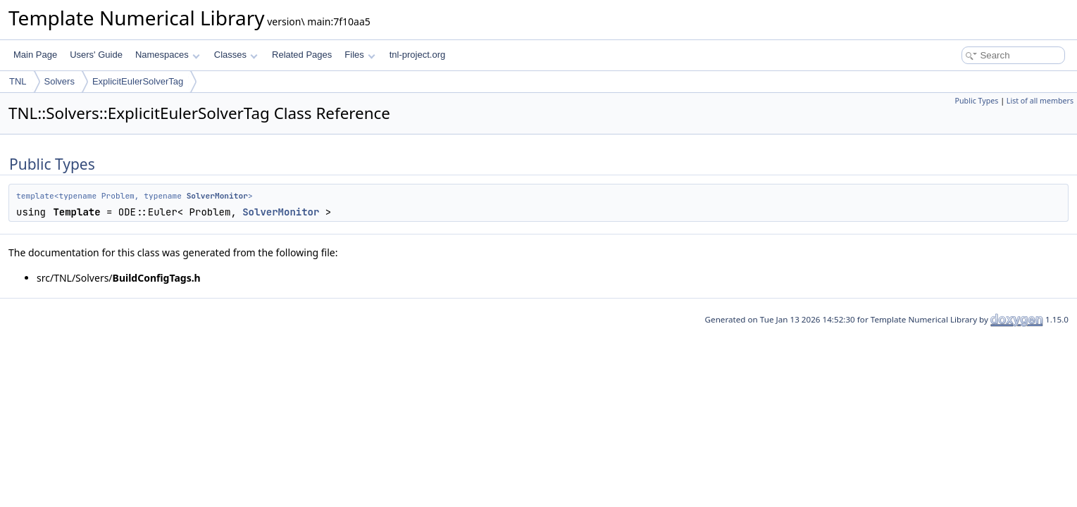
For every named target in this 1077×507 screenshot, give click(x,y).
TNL (18, 81)
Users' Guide (96, 54)
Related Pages (302, 54)
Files (359, 54)
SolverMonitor (217, 196)
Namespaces (167, 54)
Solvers (59, 81)
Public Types (977, 101)
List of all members (1040, 101)
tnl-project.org (417, 54)
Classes (236, 54)
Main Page (35, 54)
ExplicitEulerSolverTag (137, 81)
